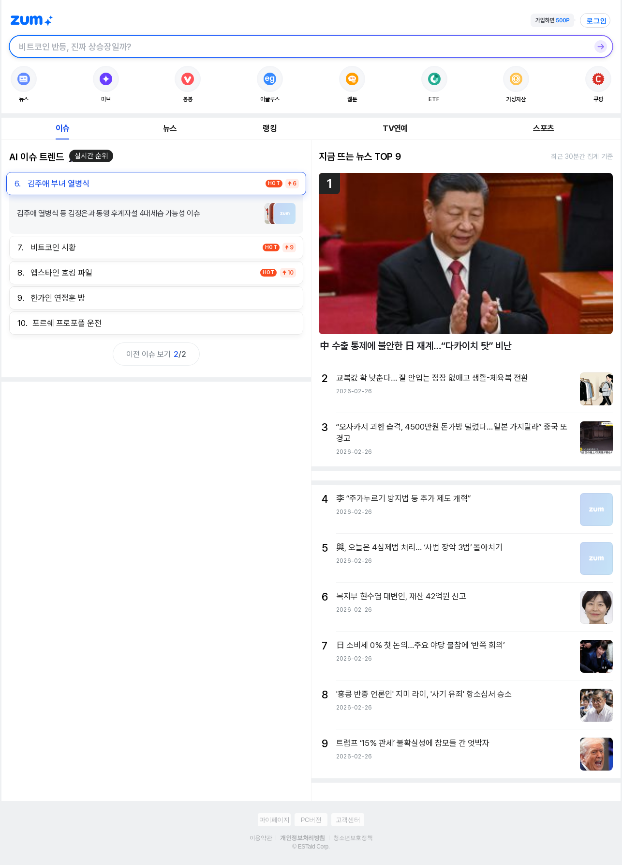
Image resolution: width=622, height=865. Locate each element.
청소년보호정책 (352, 837)
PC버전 (311, 819)
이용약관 (261, 837)
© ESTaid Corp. (310, 846)
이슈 (62, 128)
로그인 (596, 21)
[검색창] (298, 46)
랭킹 (269, 128)
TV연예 (395, 128)
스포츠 (543, 128)
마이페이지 (274, 819)
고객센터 (348, 819)
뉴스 (170, 128)
